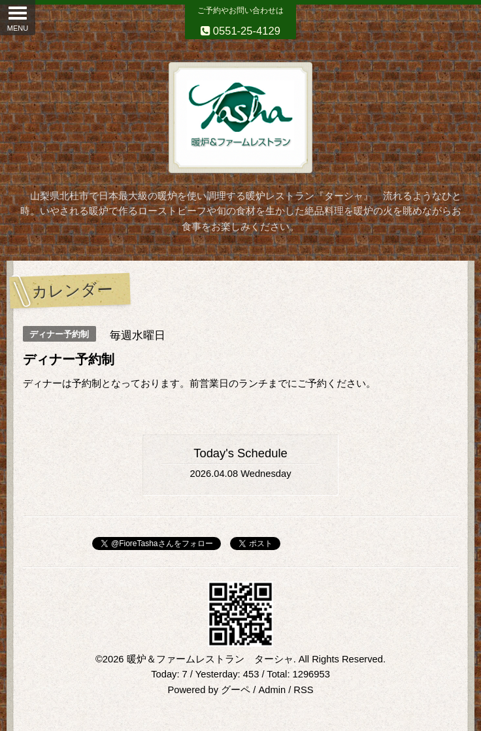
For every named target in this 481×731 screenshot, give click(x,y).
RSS (303, 690)
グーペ (235, 690)
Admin (272, 690)
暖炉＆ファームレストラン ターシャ (210, 659)
